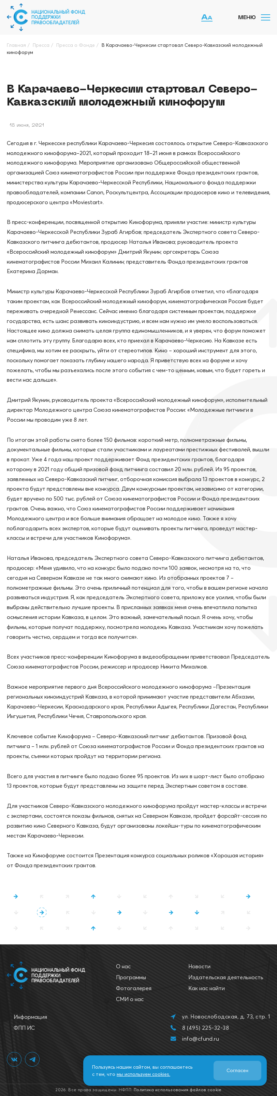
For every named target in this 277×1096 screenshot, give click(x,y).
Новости (199, 966)
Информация (30, 1016)
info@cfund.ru (200, 1038)
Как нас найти (206, 988)
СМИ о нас (130, 999)
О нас (123, 966)
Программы (131, 977)
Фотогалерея (133, 988)
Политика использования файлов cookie (178, 1089)
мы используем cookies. (143, 1074)
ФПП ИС (24, 1027)
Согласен (237, 1070)
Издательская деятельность (225, 977)
